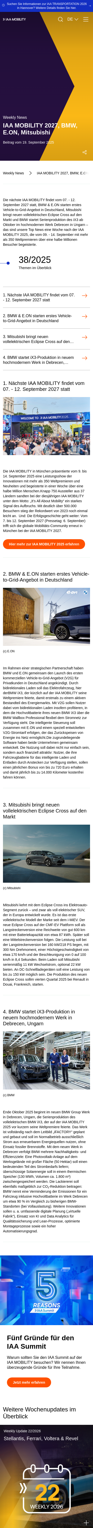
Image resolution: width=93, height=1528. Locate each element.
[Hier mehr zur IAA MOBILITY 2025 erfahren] (44, 544)
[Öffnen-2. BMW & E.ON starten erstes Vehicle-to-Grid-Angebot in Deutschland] (45, 318)
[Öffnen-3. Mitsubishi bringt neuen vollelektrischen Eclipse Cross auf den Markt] (45, 339)
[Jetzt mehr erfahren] (29, 1382)
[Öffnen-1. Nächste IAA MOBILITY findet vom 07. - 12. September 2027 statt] (45, 298)
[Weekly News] (13, 173)
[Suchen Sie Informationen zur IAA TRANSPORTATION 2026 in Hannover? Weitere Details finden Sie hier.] (46, 6)
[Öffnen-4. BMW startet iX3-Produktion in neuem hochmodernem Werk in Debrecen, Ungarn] (45, 360)
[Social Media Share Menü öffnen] (84, 152)
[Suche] (60, 19)
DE (73, 19)
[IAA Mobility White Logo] (14, 19)
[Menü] (86, 19)
